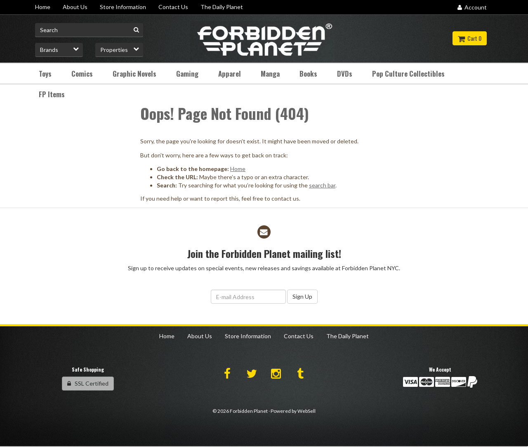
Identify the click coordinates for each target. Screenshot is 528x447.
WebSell (306, 411)
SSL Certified (87, 383)
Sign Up (302, 296)
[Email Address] (248, 297)
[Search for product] (89, 30)
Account (472, 7)
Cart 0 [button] (469, 38)
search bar (322, 185)
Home (237, 168)
